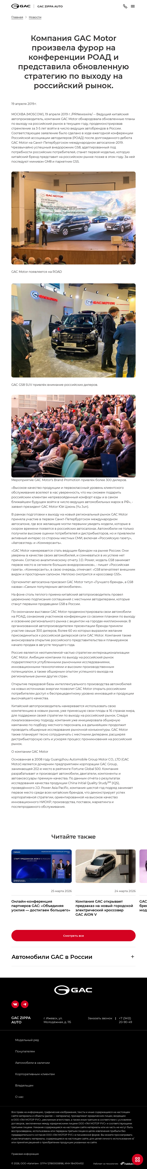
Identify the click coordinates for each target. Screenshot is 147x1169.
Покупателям (25, 1051)
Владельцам (24, 1085)
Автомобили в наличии (32, 1062)
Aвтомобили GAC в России (52, 956)
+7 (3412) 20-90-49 (125, 1020)
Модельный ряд (27, 1040)
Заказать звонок (100, 1018)
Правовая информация (25, 1153)
